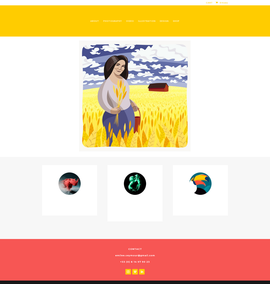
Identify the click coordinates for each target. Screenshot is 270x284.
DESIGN (164, 21)
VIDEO (130, 21)
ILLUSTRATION (146, 21)
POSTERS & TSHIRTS (135, 207)
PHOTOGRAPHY (112, 21)
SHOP (176, 21)
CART (209, 3)
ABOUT (94, 21)
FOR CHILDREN (200, 204)
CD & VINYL (69, 204)
